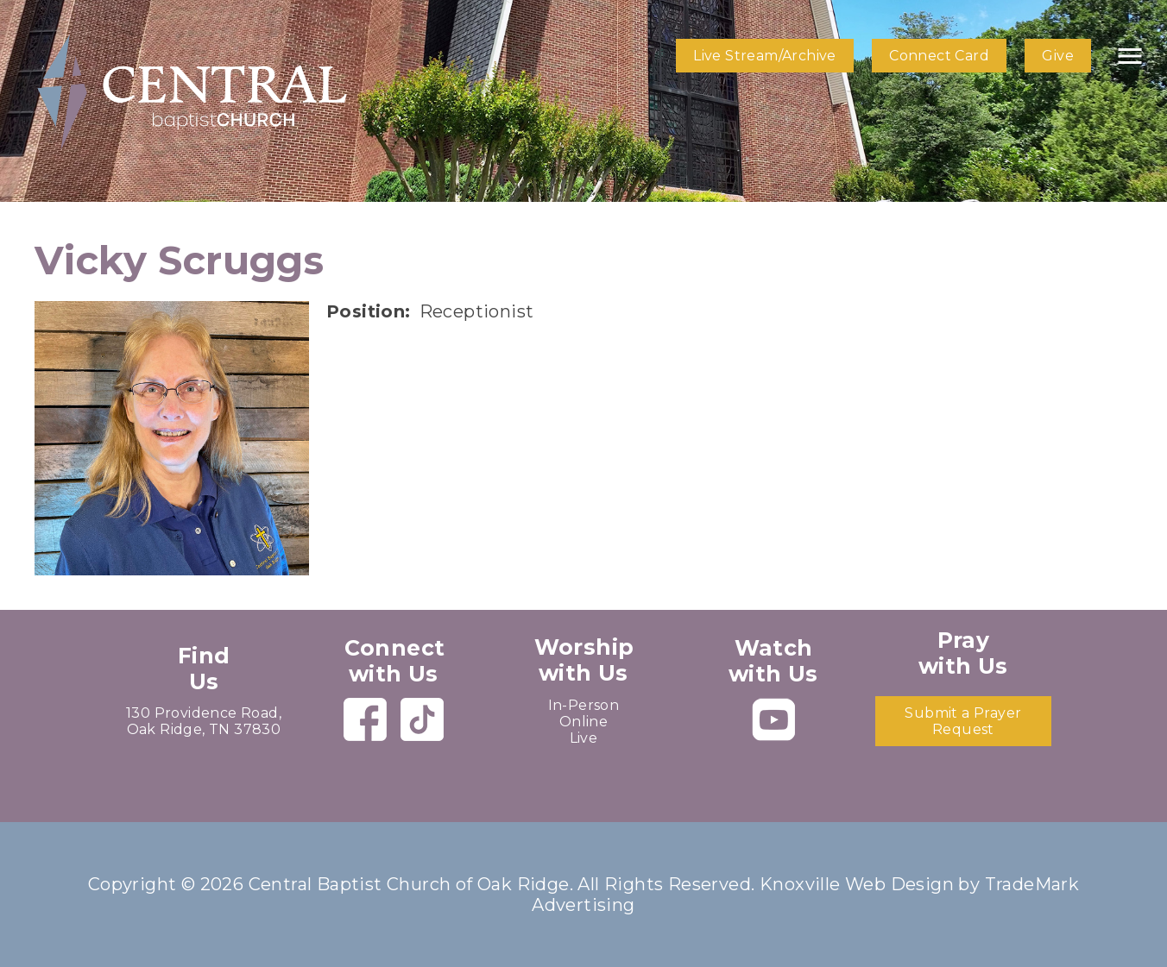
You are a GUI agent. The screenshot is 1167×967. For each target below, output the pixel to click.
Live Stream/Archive (764, 55)
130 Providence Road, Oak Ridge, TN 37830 (203, 721)
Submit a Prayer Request (963, 721)
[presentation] (172, 438)
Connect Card (939, 55)
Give (1058, 55)
